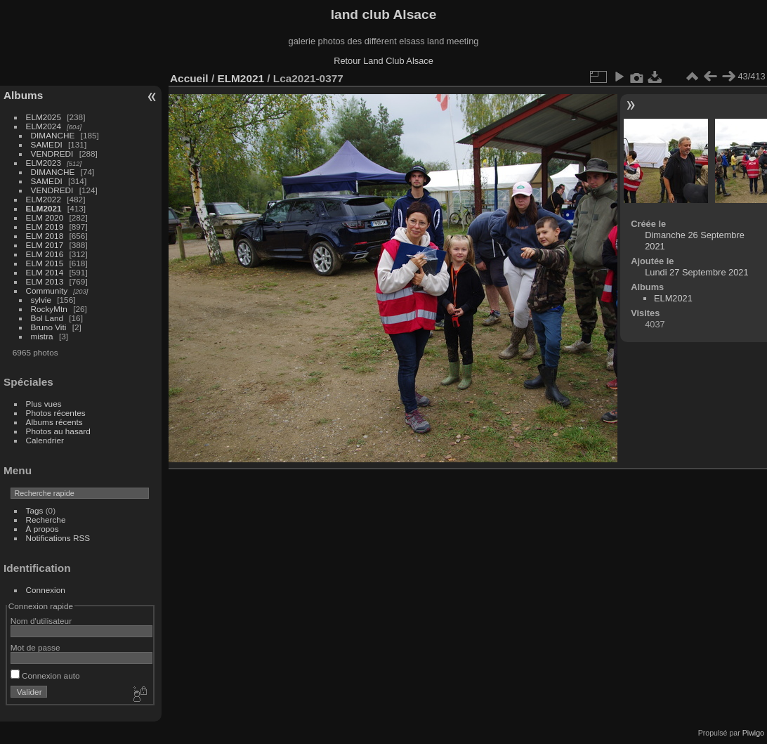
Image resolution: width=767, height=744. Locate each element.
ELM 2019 (45, 226)
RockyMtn (49, 308)
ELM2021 (44, 208)
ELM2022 (43, 199)
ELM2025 (43, 117)
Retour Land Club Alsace (383, 61)
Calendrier (45, 440)
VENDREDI (52, 153)
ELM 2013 (45, 281)
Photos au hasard (58, 431)
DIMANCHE (53, 135)
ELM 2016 (45, 254)
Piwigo (753, 733)
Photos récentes (56, 412)
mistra (42, 336)
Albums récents (54, 421)
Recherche (46, 519)
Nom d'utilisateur (41, 620)
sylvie (41, 299)
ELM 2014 (45, 272)
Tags (35, 510)
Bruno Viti (49, 327)
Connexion (45, 589)
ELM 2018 (45, 235)
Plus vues (44, 403)
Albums (23, 95)
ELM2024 (43, 126)
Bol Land (47, 317)
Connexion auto (45, 675)
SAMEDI (47, 144)
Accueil (189, 78)
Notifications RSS (58, 537)
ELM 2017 (45, 244)
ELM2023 (43, 162)
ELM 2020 (45, 217)
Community (47, 290)
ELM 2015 (45, 263)
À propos (42, 528)
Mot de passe (35, 647)
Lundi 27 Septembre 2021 (696, 272)
